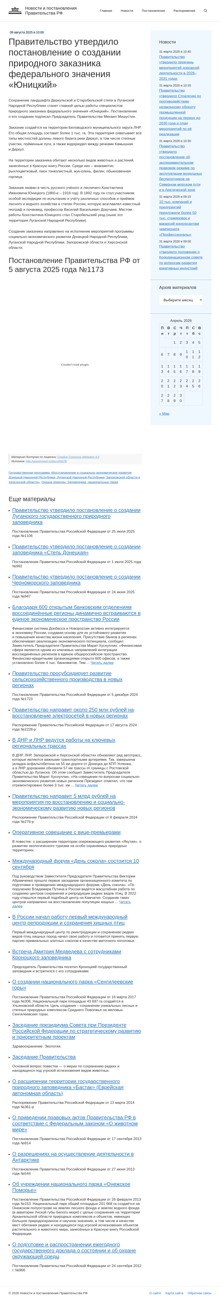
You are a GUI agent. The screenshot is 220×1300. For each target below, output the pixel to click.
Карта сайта (174, 1293)
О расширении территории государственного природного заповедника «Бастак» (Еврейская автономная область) (68, 1087)
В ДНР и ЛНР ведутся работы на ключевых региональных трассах (63, 743)
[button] (205, 10)
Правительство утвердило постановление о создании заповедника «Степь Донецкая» (76, 549)
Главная (106, 10)
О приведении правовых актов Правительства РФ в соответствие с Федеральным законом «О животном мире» (75, 1123)
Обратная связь (199, 1293)
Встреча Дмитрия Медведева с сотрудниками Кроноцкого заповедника (66, 954)
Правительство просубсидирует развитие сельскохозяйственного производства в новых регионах (67, 679)
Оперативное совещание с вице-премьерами (66, 832)
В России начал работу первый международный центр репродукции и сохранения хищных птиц (69, 920)
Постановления (153, 10)
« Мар (164, 414)
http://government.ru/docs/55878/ (46, 461)
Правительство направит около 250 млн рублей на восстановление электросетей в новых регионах (73, 713)
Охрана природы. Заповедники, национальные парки (79, 482)
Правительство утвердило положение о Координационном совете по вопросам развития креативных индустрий (181, 257)
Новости (127, 10)
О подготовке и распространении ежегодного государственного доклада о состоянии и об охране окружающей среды (74, 1250)
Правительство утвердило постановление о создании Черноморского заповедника (76, 580)
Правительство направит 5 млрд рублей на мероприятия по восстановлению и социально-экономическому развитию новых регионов (68, 802)
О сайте (155, 1293)
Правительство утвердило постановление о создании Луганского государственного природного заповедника (76, 516)
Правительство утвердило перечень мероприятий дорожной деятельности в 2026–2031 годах (179, 68)
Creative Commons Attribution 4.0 (78, 457)
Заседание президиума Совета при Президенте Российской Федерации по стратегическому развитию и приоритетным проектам (76, 1031)
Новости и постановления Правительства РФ (51, 10)
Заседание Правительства (44, 1057)
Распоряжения (184, 10)
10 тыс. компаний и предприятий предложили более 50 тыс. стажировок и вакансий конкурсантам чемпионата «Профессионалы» (179, 218)
